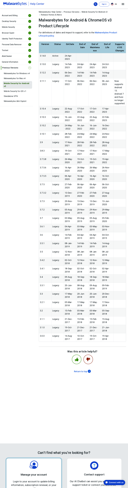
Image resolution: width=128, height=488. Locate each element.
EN (114, 4)
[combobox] (114, 4)
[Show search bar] (95, 4)
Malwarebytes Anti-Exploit (15, 101)
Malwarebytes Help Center (50, 12)
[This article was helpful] (76, 359)
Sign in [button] (104, 4)
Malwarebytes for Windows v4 (17, 73)
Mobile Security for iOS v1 (15, 91)
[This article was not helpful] (88, 359)
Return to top (82, 371)
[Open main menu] (123, 4)
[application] (112, 482)
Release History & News (51, 15)
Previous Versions (71, 12)
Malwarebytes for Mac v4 (15, 78)
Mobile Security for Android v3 (16, 84)
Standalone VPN (11, 96)
